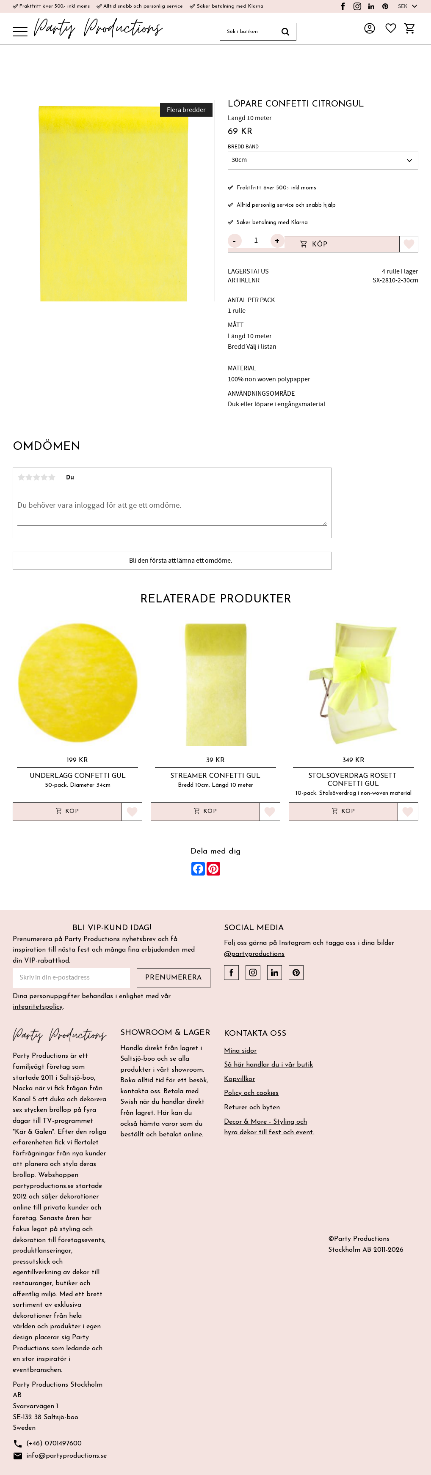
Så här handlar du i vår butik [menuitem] (268, 1065)
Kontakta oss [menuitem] (255, 1034)
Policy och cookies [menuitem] (251, 1093)
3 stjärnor (36, 477)
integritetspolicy (38, 1007)
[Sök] (285, 32)
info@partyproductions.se (60, 1456)
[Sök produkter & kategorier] (247, 32)
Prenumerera (173, 977)
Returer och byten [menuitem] (252, 1107)
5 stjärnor (51, 477)
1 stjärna (21, 477)
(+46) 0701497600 (47, 1444)
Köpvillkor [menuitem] (239, 1079)
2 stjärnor (29, 477)
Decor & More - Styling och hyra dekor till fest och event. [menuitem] (269, 1127)
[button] (20, 32)
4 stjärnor (44, 477)
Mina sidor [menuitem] (240, 1051)
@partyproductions (254, 954)
